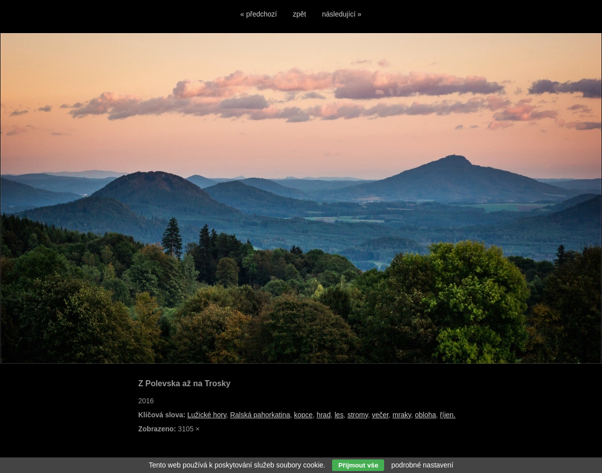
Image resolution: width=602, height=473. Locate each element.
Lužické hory (206, 415)
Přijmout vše (358, 465)
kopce (303, 415)
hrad (324, 415)
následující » (342, 14)
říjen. (447, 415)
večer (380, 415)
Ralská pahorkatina (260, 415)
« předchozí (258, 14)
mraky (402, 415)
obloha (425, 415)
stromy (358, 415)
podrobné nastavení (422, 465)
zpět (299, 14)
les (339, 415)
